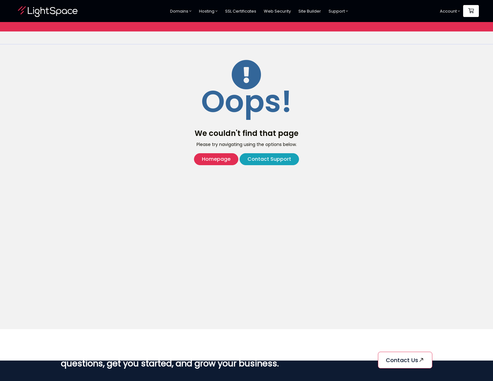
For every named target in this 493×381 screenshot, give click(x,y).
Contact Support (269, 159)
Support (338, 11)
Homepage (216, 159)
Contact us (405, 360)
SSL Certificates (240, 11)
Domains (180, 11)
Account (450, 11)
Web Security (277, 11)
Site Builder (309, 11)
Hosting (208, 11)
